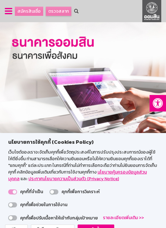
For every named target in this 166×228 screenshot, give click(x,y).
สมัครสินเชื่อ (29, 11)
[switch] (12, 191)
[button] (158, 103)
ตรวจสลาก (58, 11)
